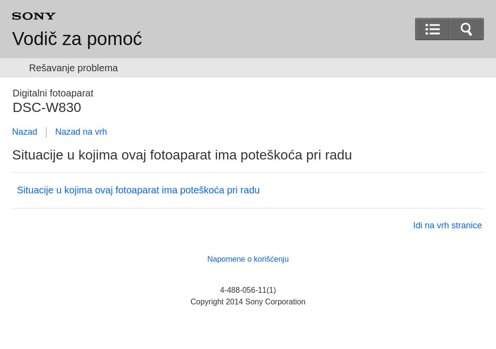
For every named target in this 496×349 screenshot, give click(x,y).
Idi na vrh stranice (447, 225)
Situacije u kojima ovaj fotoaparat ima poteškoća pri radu (138, 190)
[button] (466, 29)
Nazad (24, 132)
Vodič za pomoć (77, 39)
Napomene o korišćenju (248, 259)
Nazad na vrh (81, 132)
